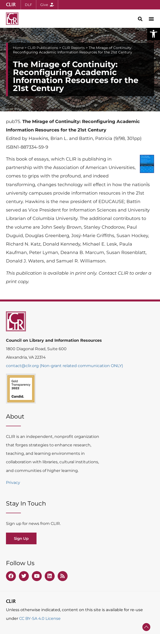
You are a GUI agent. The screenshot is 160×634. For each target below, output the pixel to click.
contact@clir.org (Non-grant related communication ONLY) (64, 365)
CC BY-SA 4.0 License (40, 618)
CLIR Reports (73, 47)
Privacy (13, 482)
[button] (153, 33)
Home (18, 47)
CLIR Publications (43, 47)
